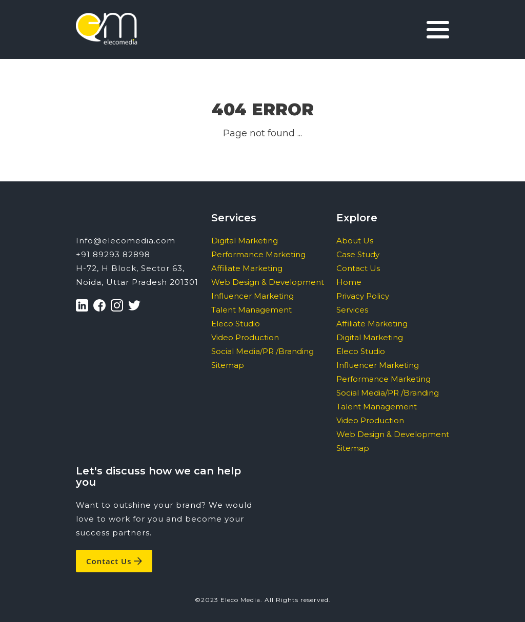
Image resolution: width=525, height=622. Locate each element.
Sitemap (227, 365)
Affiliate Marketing (246, 268)
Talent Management (251, 310)
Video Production (245, 337)
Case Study (357, 254)
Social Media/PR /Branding (262, 351)
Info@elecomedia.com (125, 240)
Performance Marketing (258, 254)
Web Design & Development (267, 282)
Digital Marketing (244, 240)
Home (348, 282)
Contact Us (358, 268)
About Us (354, 240)
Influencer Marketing (252, 296)
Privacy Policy (362, 296)
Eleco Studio (235, 323)
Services (352, 310)
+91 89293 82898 (113, 254)
